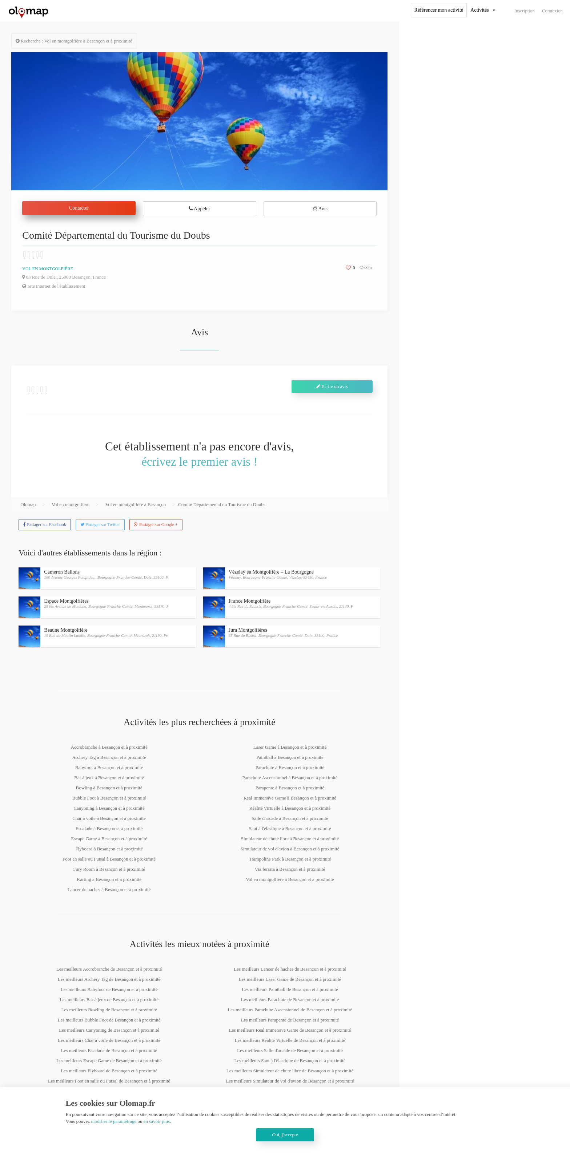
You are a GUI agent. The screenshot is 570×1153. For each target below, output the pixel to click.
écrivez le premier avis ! (199, 461)
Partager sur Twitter (100, 524)
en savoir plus (157, 1121)
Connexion (552, 10)
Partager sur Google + (156, 524)
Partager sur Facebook (44, 524)
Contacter (79, 208)
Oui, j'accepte (285, 1134)
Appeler (199, 208)
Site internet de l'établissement (53, 286)
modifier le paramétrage (113, 1121)
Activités (479, 10)
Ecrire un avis (332, 386)
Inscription (524, 10)
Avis (320, 208)
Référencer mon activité (438, 10)
